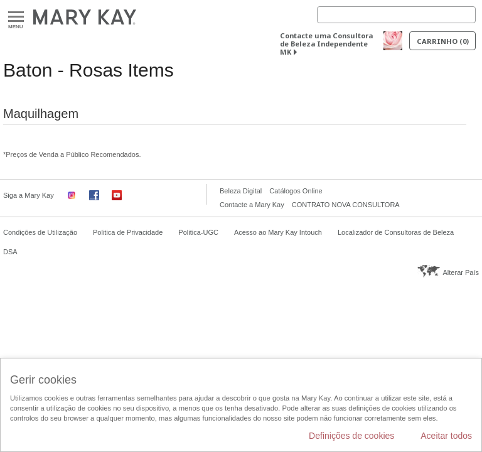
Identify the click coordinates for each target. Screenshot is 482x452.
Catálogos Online (295, 191)
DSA (10, 252)
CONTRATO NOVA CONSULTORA (346, 204)
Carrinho (443, 41)
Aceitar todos (446, 436)
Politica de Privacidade (128, 232)
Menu (16, 17)
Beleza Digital (241, 191)
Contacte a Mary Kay (252, 204)
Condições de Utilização (40, 232)
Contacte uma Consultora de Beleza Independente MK (326, 43)
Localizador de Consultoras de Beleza (396, 232)
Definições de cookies (351, 436)
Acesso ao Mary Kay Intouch (278, 232)
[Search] (396, 14)
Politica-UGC (198, 232)
